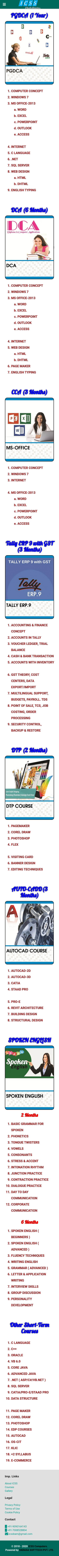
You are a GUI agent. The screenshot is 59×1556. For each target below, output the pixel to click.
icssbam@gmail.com (18, 1533)
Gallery (9, 1490)
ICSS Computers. (38, 1546)
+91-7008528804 (16, 1530)
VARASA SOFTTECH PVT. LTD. (36, 1550)
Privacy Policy (12, 1505)
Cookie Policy (12, 1512)
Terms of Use (12, 1508)
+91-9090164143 (16, 1526)
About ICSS (11, 1483)
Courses (9, 1487)
